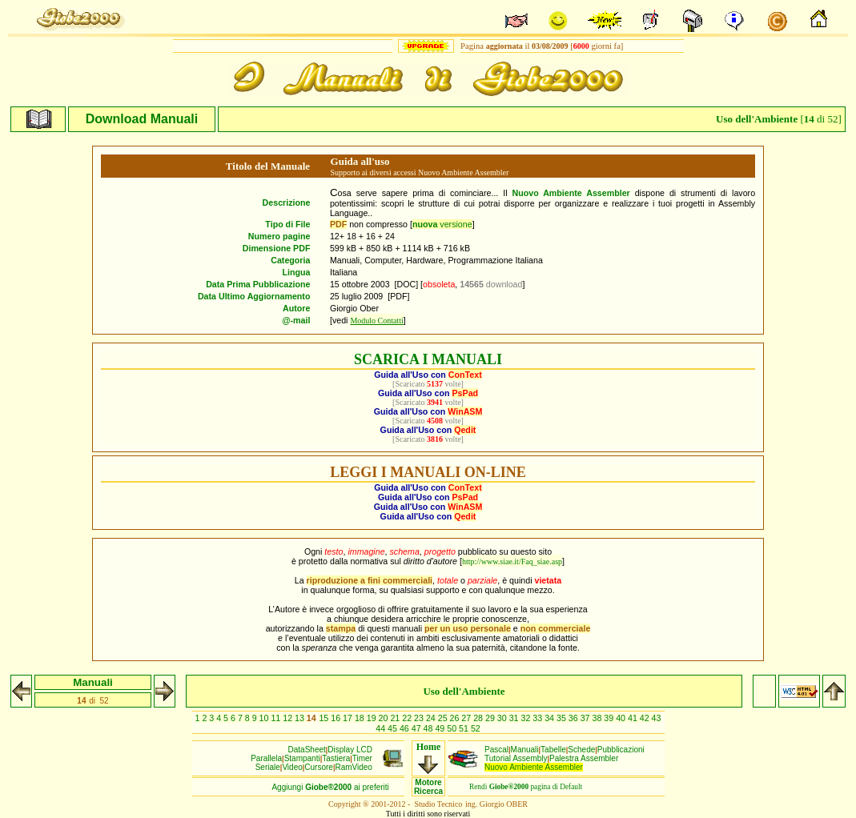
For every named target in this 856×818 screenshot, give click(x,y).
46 (406, 728)
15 (325, 718)
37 (587, 718)
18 (361, 718)
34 (551, 718)
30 (503, 718)
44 (382, 728)
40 (622, 718)
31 (515, 718)
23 (420, 718)
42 (646, 718)
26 (456, 718)
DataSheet (307, 749)
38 (598, 718)
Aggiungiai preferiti (329, 787)
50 (453, 728)
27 (467, 718)
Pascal (496, 749)
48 (430, 728)
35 (563, 718)
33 (538, 718)
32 (527, 718)
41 (634, 718)
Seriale (267, 767)
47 (418, 728)
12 (289, 718)
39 (610, 718)
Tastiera (336, 758)
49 (441, 728)
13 (301, 718)
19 (373, 718)
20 (385, 718)
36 (575, 718)
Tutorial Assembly (516, 758)
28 (479, 718)
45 (394, 728)
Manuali (525, 749)
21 (396, 718)
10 (265, 718)
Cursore (318, 767)
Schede (581, 749)
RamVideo (353, 767)
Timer (362, 758)
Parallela (266, 758)
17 (349, 718)
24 (432, 718)
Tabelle (553, 749)
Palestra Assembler (583, 758)
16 (337, 718)
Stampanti (302, 758)
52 (475, 728)
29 (491, 718)
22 (408, 718)
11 (277, 718)
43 (656, 718)
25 (444, 718)
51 (465, 728)
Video (292, 767)
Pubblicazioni (621, 749)
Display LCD (350, 749)
